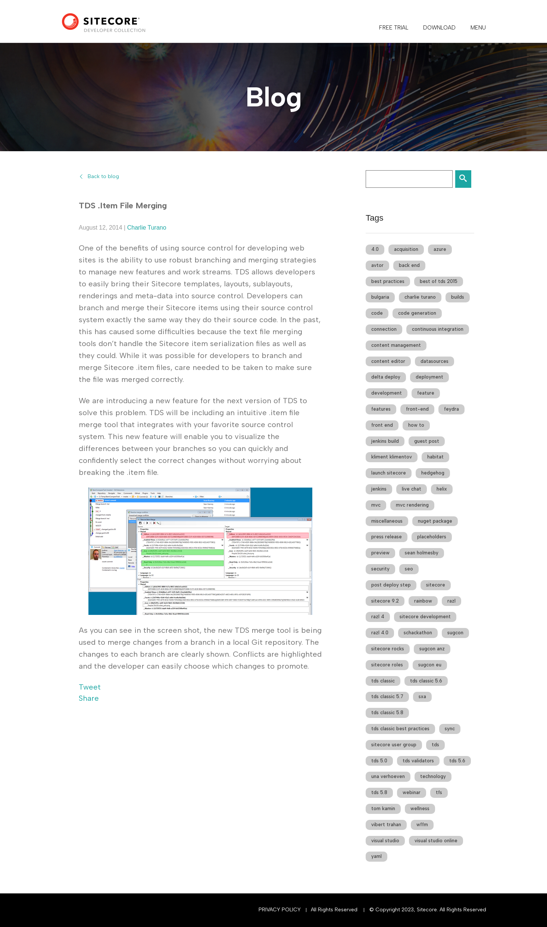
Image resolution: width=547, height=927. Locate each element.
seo (409, 569)
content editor (388, 361)
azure (440, 249)
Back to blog (103, 176)
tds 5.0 (379, 760)
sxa (422, 696)
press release (386, 536)
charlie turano (420, 297)
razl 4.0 (379, 632)
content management (396, 345)
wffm (422, 824)
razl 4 (377, 616)
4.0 (375, 249)
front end (382, 425)
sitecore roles (387, 665)
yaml (376, 856)
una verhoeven (388, 776)
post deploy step (391, 585)
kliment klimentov (391, 457)
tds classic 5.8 (387, 712)
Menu (478, 27)
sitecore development (425, 616)
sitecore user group (393, 744)
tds (435, 744)
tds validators (418, 760)
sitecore (435, 585)
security (380, 569)
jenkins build (385, 441)
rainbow (423, 601)
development (386, 393)
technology (433, 776)
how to (416, 425)
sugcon (455, 632)
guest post (426, 441)
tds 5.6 (457, 760)
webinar (412, 792)
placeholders (431, 536)
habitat (435, 457)
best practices (387, 281)
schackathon (418, 632)
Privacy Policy (280, 909)
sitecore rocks (387, 648)
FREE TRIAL (393, 27)
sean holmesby (421, 553)
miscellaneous (387, 521)
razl (451, 601)
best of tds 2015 (438, 281)
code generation (417, 313)
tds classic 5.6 (426, 681)
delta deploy (385, 377)
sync (450, 728)
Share (89, 698)
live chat (411, 489)
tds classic (383, 681)
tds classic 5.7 (387, 696)
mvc (376, 505)
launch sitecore (388, 473)
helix (442, 489)
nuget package (435, 521)
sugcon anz (432, 648)
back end (409, 265)
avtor (377, 265)
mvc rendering (412, 505)
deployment (429, 377)
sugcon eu (429, 665)
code (377, 313)
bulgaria (380, 297)
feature (425, 393)
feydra (451, 409)
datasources (434, 361)
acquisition (406, 249)
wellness (419, 808)
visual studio (385, 840)
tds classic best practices (400, 728)
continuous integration (437, 329)
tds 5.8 (379, 792)
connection (384, 329)
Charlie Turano (146, 227)
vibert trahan (386, 824)
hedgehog (432, 473)
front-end (417, 409)
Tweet (90, 686)
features (381, 409)
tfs (439, 792)
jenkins (379, 489)
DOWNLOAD (439, 27)
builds (457, 297)
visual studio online (436, 840)
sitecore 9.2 (385, 601)
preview (380, 553)
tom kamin (383, 808)
